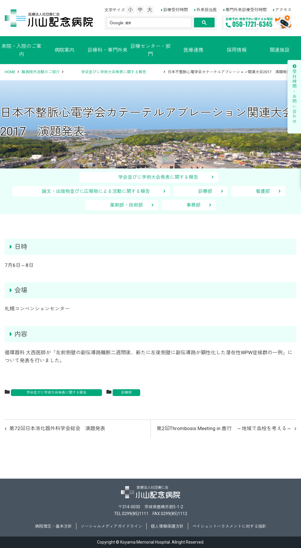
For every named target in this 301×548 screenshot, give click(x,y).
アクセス (283, 9)
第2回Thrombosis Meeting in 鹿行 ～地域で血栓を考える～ (224, 428)
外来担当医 (206, 9)
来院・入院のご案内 (21, 50)
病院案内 (64, 50)
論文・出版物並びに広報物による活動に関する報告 (100, 191)
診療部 (205, 191)
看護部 (262, 191)
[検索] (149, 22)
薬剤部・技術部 (126, 205)
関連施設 (280, 50)
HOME (10, 72)
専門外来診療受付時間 (246, 9)
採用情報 (237, 50)
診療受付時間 (175, 9)
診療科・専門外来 (108, 50)
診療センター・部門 (150, 50)
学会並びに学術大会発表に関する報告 (113, 72)
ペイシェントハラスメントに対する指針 (229, 526)
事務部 (193, 205)
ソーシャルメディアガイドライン (111, 526)
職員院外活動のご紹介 (40, 72)
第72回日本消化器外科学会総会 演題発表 (57, 428)
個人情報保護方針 (167, 526)
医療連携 (193, 50)
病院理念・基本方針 (53, 526)
